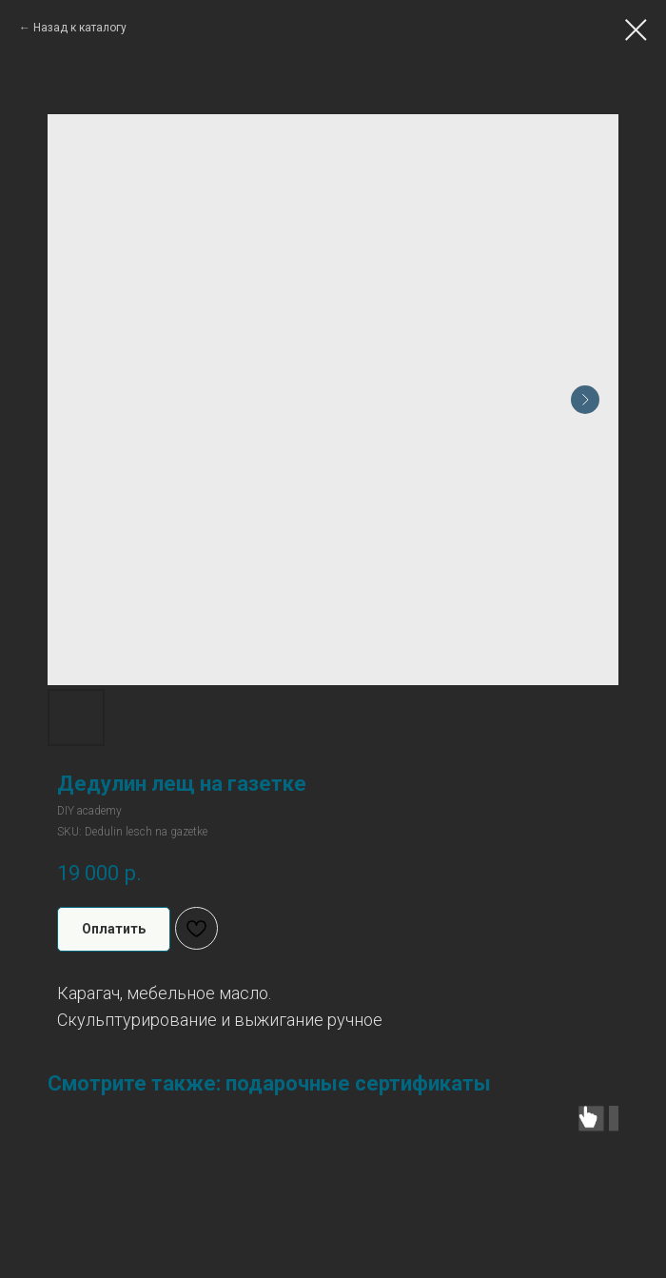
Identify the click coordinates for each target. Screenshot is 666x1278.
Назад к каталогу (80, 27)
